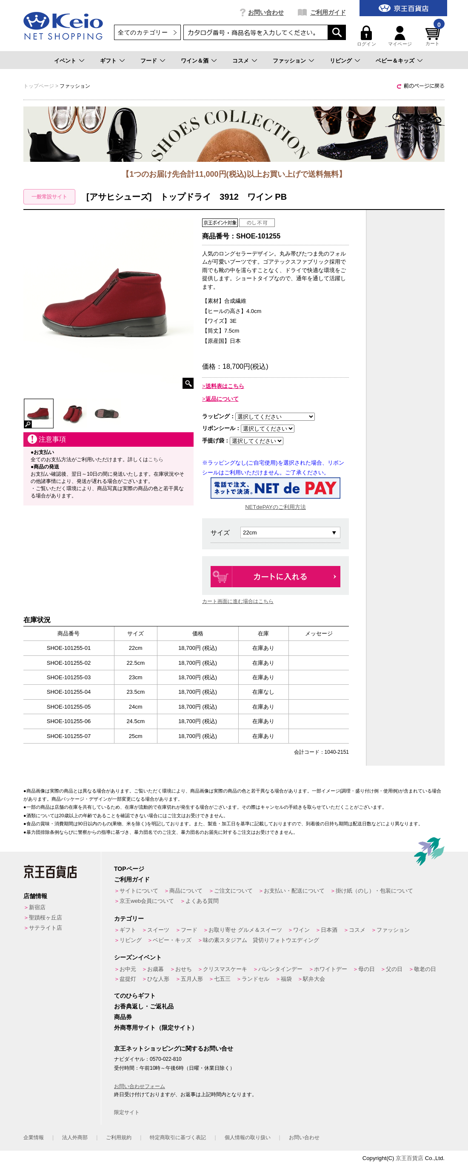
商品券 (123, 1017)
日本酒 (329, 930)
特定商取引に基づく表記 (178, 1137)
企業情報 (33, 1137)
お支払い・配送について (294, 890)
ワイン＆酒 (194, 60)
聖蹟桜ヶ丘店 (45, 917)
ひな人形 (158, 979)
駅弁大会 (314, 979)
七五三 (222, 979)
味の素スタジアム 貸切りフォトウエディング (261, 940)
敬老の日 (425, 969)
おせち (183, 969)
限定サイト (127, 1112)
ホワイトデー (330, 969)
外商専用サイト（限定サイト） (155, 1027)
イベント (65, 60)
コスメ (240, 60)
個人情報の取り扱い (248, 1137)
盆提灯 (128, 979)
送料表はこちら (224, 386)
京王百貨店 (409, 1158)
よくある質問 (202, 901)
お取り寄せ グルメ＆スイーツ (245, 930)
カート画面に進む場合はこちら (238, 601)
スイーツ (158, 930)
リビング (341, 60)
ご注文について (233, 890)
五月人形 (192, 979)
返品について (222, 399)
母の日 (366, 969)
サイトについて (139, 890)
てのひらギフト (135, 995)
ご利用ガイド (328, 12)
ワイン (301, 930)
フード (148, 60)
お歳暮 (155, 969)
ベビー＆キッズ (395, 60)
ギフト (108, 60)
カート (433, 36)
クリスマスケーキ (225, 969)
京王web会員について (147, 901)
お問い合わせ (266, 12)
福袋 (286, 979)
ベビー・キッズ (172, 940)
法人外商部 (75, 1137)
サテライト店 (45, 928)
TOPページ (129, 868)
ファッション (289, 60)
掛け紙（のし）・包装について (374, 890)
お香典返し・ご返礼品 (144, 1006)
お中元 (128, 969)
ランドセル (255, 979)
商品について (186, 890)
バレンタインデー (280, 969)
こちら (155, 459)
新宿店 (37, 907)
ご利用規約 (118, 1137)
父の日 (394, 969)
